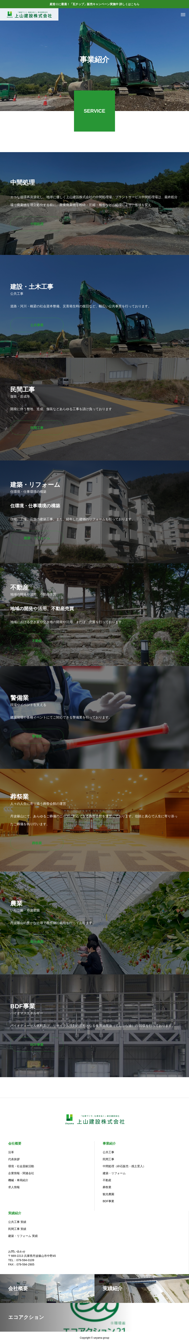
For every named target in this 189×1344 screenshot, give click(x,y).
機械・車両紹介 (18, 1180)
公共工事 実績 (17, 1222)
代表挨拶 (14, 1159)
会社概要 (14, 1143)
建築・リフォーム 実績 (23, 1236)
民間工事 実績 (17, 1229)
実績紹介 (14, 1213)
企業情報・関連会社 (21, 1173)
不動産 (107, 1180)
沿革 (11, 1152)
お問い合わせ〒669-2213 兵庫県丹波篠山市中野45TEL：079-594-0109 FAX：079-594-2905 (32, 1258)
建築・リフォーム (114, 1173)
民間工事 (108, 1159)
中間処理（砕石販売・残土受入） (124, 1166)
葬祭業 (107, 1187)
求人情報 (14, 1187)
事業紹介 (109, 1143)
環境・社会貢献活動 (21, 1166)
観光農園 (108, 1194)
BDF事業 (108, 1201)
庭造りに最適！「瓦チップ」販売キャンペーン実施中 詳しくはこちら (94, 4)
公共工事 (108, 1152)
